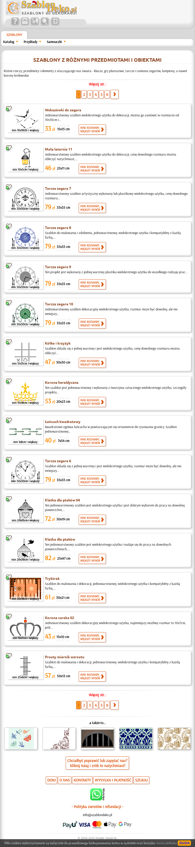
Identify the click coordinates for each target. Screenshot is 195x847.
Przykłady (30, 41)
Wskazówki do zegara (63, 110)
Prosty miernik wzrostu (64, 656)
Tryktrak (52, 578)
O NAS (64, 779)
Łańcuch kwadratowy (62, 421)
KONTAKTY (82, 779)
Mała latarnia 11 (58, 149)
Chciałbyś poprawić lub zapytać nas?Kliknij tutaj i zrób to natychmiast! (97, 763)
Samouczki (54, 41)
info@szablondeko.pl (97, 815)
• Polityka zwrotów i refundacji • (97, 806)
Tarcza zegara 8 (58, 227)
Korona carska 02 (59, 617)
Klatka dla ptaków (60, 539)
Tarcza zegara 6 (58, 460)
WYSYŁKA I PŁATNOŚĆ (113, 779)
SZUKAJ (141, 779)
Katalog (8, 41)
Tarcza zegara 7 (58, 188)
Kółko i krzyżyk (58, 343)
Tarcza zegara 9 (58, 266)
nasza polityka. (166, 843)
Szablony (14, 34)
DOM (51, 779)
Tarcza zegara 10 (59, 304)
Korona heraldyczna (61, 382)
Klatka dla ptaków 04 (62, 500)
